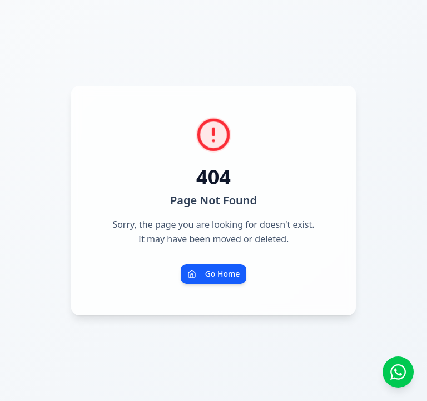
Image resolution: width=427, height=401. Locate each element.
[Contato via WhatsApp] (398, 372)
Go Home (213, 273)
